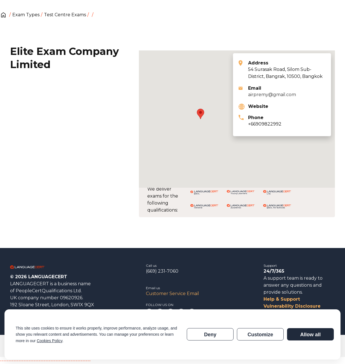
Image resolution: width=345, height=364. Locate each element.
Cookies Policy (49, 341)
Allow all (310, 334)
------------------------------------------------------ (45, 360)
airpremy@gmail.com (272, 94)
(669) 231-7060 (162, 271)
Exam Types (25, 14)
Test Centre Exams (65, 14)
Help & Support (282, 299)
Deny (210, 334)
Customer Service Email (172, 293)
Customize (260, 334)
